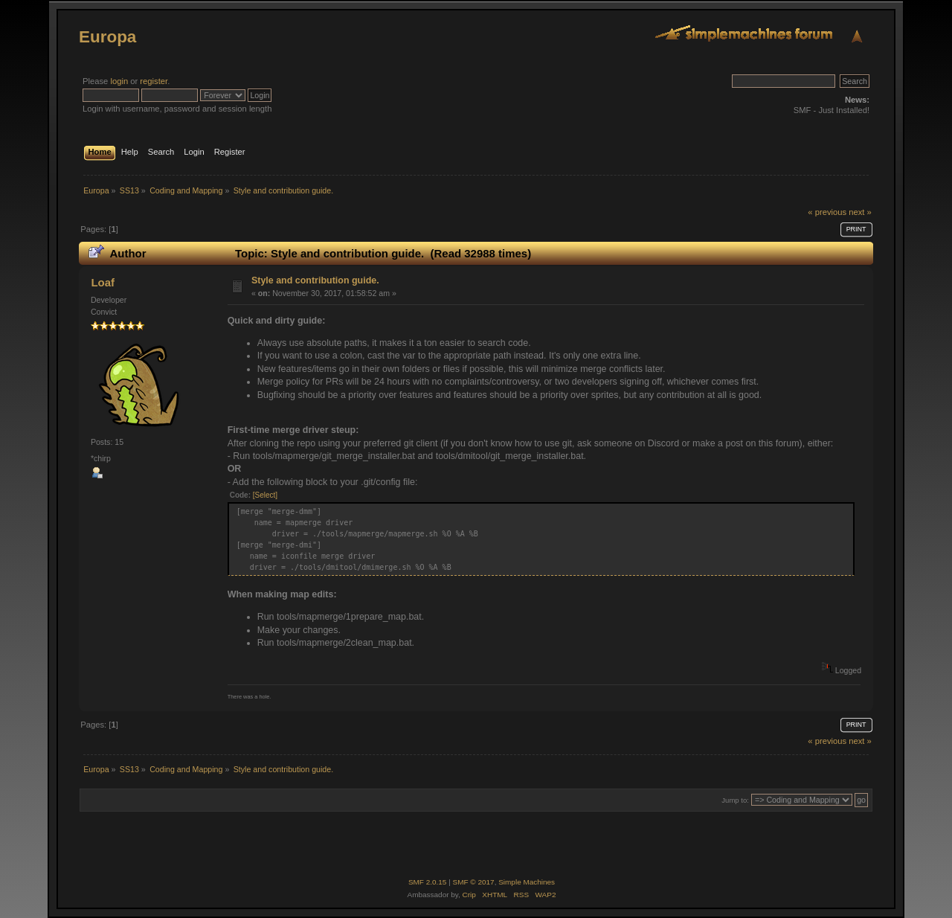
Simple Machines (526, 882)
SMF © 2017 (474, 882)
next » (860, 212)
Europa (107, 37)
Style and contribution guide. (315, 280)
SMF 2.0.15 (427, 882)
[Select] (265, 495)
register (153, 81)
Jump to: (735, 800)
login (119, 81)
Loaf (103, 282)
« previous (827, 212)
